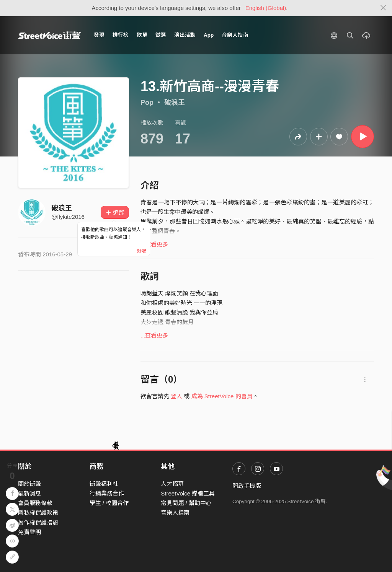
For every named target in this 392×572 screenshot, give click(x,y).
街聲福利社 (104, 484)
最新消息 (29, 493)
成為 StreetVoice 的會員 (222, 396)
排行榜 (121, 35)
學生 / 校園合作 (109, 503)
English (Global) (265, 8)
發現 (99, 35)
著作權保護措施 (38, 522)
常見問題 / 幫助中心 (186, 503)
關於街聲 (29, 484)
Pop (147, 102)
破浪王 (174, 102)
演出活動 (185, 35)
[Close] (383, 8)
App (209, 35)
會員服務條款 (35, 503)
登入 (176, 396)
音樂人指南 (235, 35)
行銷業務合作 (107, 493)
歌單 (142, 35)
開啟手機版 (246, 485)
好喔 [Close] (141, 251)
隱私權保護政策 (38, 512)
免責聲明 (29, 532)
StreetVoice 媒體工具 (188, 493)
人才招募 (172, 484)
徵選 (160, 35)
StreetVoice (49, 35)
